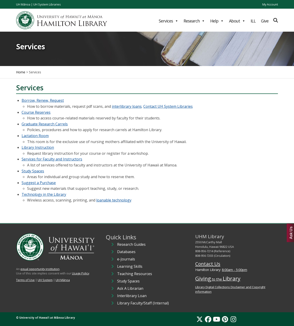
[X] (199, 319)
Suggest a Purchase (39, 182)
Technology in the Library (44, 194)
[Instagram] (233, 319)
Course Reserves (36, 112)
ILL (253, 21)
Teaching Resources (134, 273)
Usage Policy (80, 273)
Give (265, 21)
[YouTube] (216, 319)
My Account (270, 4)
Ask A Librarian (130, 288)
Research (194, 21)
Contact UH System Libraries (168, 106)
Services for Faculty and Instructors (52, 159)
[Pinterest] (225, 319)
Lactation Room (35, 135)
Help (217, 21)
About (237, 21)
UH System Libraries (47, 4)
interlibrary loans (127, 106)
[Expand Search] (275, 20)
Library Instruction (38, 147)
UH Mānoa (23, 4)
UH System (45, 280)
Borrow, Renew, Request (43, 100)
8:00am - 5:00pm (234, 270)
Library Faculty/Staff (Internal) (143, 303)
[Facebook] (208, 319)
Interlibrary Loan (132, 295)
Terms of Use (25, 280)
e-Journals (126, 259)
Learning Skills (129, 266)
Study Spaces (33, 171)
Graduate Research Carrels (45, 124)
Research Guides (131, 244)
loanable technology (113, 200)
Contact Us (207, 263)
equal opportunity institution (39, 269)
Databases (126, 251)
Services (168, 21)
